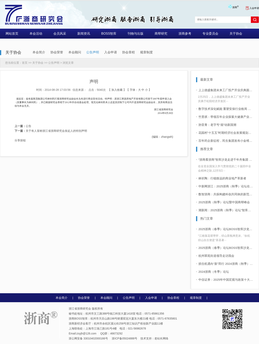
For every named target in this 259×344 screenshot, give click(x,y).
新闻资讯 (83, 33)
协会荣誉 (56, 52)
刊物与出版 (135, 33)
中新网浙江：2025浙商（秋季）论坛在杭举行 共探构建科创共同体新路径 (226, 186)
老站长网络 (161, 338)
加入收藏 (117, 89)
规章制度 (146, 52)
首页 (24, 62)
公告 (23, 126)
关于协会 (236, 33)
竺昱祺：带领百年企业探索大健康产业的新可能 (226, 116)
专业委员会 (210, 33)
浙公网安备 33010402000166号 (88, 338)
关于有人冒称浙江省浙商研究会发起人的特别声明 (51, 130)
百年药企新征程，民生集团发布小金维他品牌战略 (226, 140)
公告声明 (92, 52)
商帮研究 (161, 33)
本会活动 (35, 33)
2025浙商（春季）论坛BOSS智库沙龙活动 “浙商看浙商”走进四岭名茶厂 (226, 229)
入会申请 (252, 8)
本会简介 (38, 52)
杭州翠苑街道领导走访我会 (216, 255)
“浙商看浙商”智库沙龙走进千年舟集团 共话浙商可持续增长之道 (226, 159)
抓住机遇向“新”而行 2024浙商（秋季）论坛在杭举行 (226, 263)
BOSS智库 (108, 33)
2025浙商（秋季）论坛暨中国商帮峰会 (224, 202)
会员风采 (59, 33)
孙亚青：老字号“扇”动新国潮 (217, 124)
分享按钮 (20, 140)
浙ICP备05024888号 (124, 338)
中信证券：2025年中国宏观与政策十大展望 (226, 279)
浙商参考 (185, 33)
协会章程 (128, 52)
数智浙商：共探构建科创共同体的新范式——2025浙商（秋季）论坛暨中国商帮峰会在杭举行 (226, 194)
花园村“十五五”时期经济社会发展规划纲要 (226, 132)
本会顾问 (74, 52)
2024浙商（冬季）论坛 (213, 271)
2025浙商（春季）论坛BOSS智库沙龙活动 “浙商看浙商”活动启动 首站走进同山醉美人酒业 (226, 247)
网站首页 (12, 33)
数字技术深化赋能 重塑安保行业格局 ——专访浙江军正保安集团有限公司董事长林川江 (226, 108)
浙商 (235, 7)
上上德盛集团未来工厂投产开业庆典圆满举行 (226, 90)
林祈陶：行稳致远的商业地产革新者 (222, 178)
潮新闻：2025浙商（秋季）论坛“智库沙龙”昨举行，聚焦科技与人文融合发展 (226, 210)
